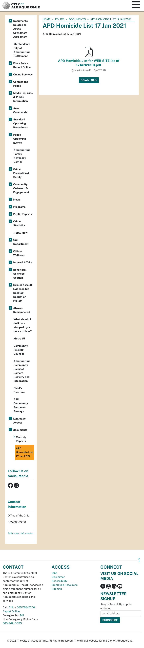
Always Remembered (21, 310)
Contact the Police (20, 83)
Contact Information (17, 504)
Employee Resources (65, 584)
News (16, 199)
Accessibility (59, 580)
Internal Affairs (22, 262)
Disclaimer (58, 577)
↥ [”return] (139, 560)
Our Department (21, 242)
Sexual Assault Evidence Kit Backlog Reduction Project (22, 292)
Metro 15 (19, 338)
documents (77, 19)
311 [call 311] (11, 607)
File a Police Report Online (22, 65)
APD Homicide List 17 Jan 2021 (24, 452)
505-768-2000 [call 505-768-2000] (26, 607)
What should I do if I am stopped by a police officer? (23, 325)
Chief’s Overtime (19, 390)
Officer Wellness (18, 253)
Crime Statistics (19, 223)
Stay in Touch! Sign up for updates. (116, 606)
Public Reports (22, 214)
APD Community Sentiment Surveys (21, 405)
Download (89, 80)
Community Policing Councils (21, 349)
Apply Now (21, 232)
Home (47, 19)
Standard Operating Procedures (20, 123)
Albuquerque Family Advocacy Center (22, 155)
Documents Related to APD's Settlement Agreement (20, 28)
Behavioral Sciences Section (19, 273)
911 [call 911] (22, 615)
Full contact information (20, 533)
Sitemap (57, 588)
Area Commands (20, 110)
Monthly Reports (21, 439)
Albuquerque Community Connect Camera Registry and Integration (22, 370)
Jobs (54, 573)
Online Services (23, 74)
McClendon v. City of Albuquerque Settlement (22, 50)
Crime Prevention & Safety (21, 173)
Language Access (19, 420)
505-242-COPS (12, 623)
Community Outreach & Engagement (21, 188)
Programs (19, 206)
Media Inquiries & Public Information (23, 97)
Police (59, 19)
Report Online (11, 611)
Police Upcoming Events (19, 138)
